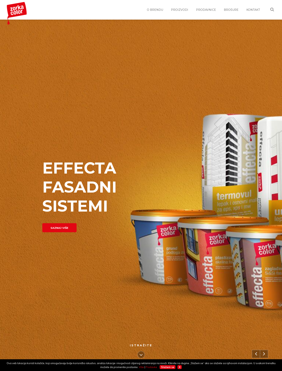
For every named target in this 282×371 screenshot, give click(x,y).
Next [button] (264, 348)
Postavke (151, 367)
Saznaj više (59, 227)
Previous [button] (257, 348)
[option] (141, 195)
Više (141, 367)
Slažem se (167, 367)
